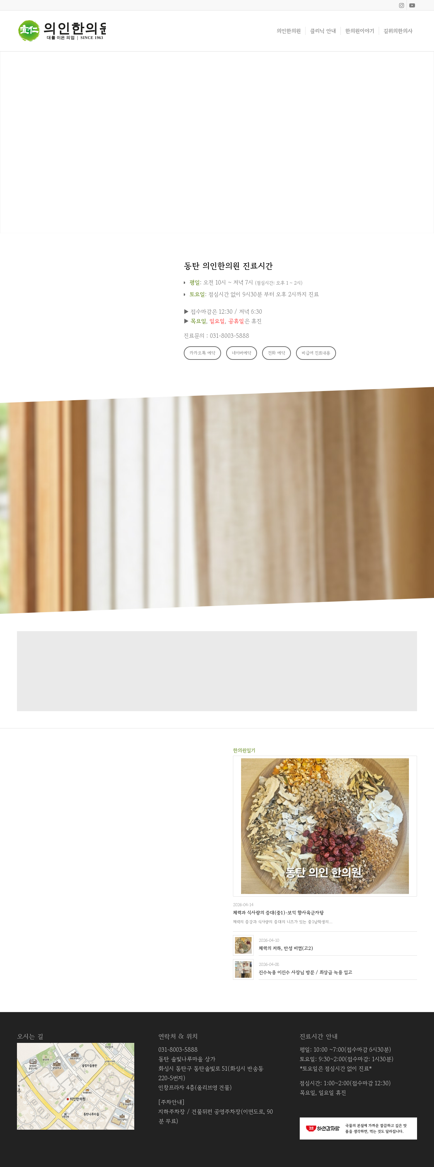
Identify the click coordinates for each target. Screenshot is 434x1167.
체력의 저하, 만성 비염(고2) (286, 948)
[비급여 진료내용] (316, 353)
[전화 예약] (276, 353)
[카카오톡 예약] (202, 353)
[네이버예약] (241, 353)
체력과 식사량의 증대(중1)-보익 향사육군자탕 (278, 912)
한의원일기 (244, 750)
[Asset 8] (61, 31)
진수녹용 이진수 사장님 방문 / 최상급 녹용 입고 (305, 972)
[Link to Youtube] (412, 5)
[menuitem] (288, 31)
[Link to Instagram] (402, 5)
